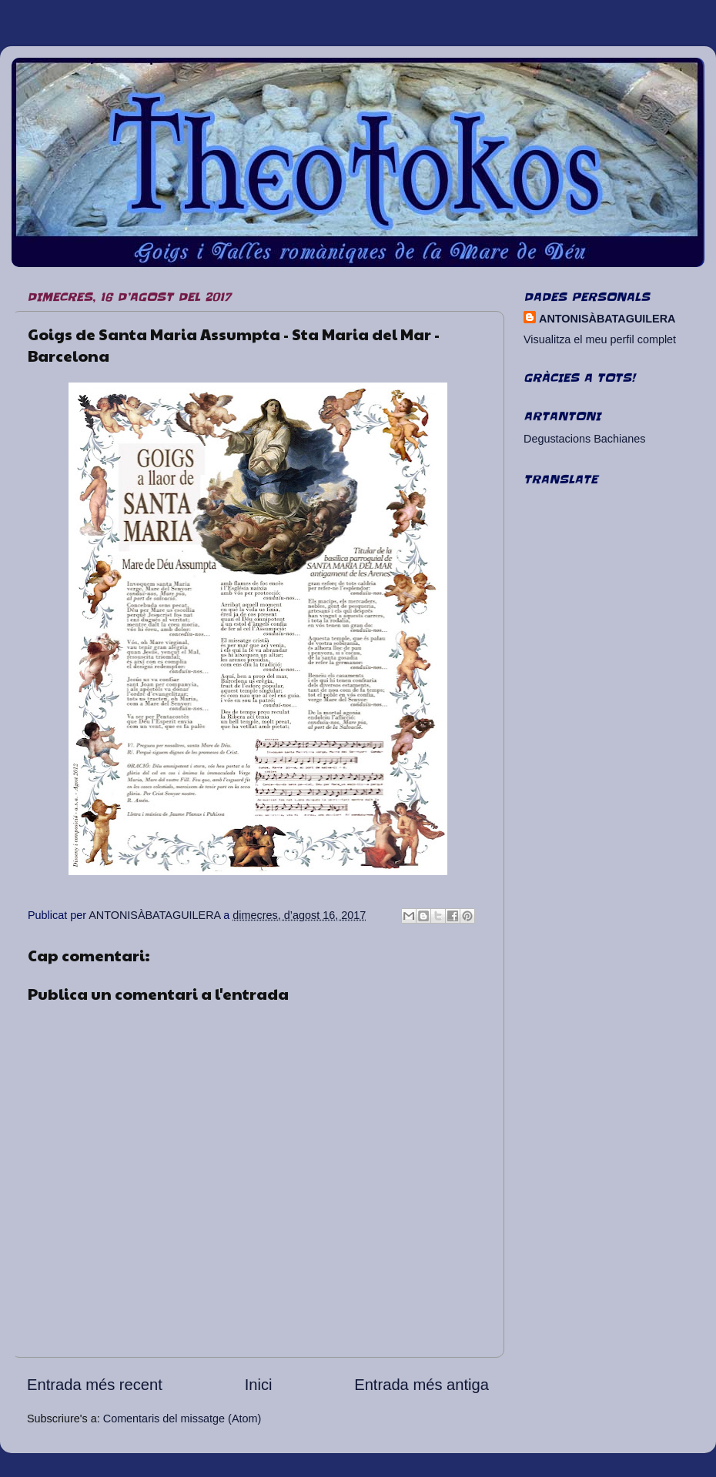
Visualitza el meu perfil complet (600, 339)
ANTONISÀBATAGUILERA (607, 318)
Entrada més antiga (421, 1384)
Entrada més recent (94, 1384)
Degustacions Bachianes (584, 439)
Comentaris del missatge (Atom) (182, 1418)
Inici (259, 1384)
